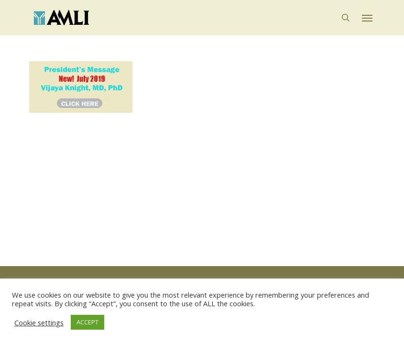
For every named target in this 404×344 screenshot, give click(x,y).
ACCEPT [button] (87, 322)
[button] (367, 17)
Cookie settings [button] (39, 322)
